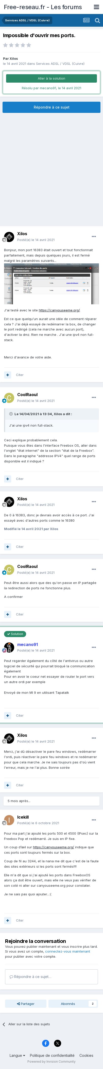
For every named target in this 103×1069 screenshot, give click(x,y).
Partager (26, 1003)
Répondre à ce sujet (52, 107)
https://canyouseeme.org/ (59, 310)
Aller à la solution (51, 78)
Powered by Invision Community (51, 1061)
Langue (17, 1055)
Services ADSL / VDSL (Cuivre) (60, 64)
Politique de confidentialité (52, 1055)
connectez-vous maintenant (67, 951)
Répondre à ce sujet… (30, 976)
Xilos (14, 58)
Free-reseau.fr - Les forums (43, 7)
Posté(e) (36, 240)
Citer (20, 375)
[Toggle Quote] (11, 414)
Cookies (86, 1055)
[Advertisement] (51, 169)
